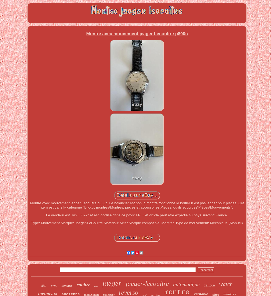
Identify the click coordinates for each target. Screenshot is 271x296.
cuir (96, 286)
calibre (209, 285)
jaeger (111, 283)
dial (43, 285)
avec (53, 285)
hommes (66, 285)
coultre (83, 284)
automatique (186, 284)
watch (226, 284)
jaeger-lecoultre (147, 283)
